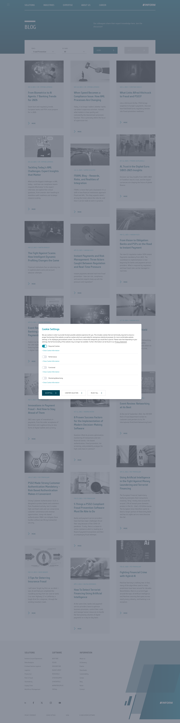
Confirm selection (71, 393)
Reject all (94, 393)
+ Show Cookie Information (50, 350)
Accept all (48, 393)
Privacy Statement (121, 342)
